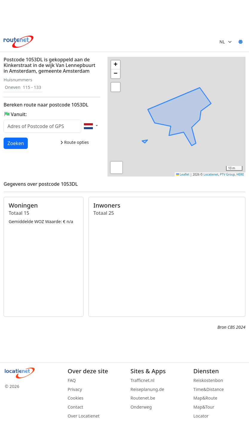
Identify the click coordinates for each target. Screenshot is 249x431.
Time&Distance (208, 389)
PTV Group (227, 174)
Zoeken (16, 143)
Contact (75, 407)
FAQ (72, 380)
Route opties (74, 142)
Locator (201, 416)
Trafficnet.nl (142, 380)
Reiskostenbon (208, 380)
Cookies (76, 398)
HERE (240, 174)
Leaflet (183, 174)
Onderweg (141, 407)
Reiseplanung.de (147, 389)
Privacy (75, 389)
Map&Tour (203, 407)
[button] (205, 104)
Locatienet (211, 174)
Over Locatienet (84, 416)
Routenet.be (142, 398)
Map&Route (205, 398)
